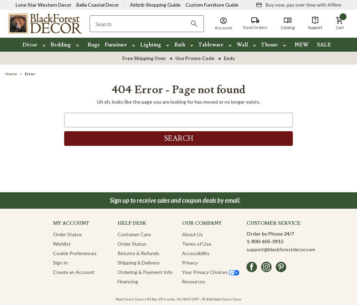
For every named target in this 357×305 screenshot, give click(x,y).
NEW (302, 45)
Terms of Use (196, 244)
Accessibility (196, 253)
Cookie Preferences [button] (75, 253)
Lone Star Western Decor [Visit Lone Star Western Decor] (43, 5)
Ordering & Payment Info (145, 272)
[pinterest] (281, 267)
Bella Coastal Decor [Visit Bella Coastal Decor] (97, 5)
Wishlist (62, 244)
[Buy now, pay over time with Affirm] (298, 5)
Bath (179, 45)
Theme (269, 45)
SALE (324, 45)
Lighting (150, 45)
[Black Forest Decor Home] (44, 23)
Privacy (190, 263)
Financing (127, 281)
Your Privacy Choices (210, 272)
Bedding (61, 45)
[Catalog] (287, 23)
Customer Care (134, 234)
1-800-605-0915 (264, 241)
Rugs (94, 45)
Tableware (210, 45)
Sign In (60, 263)
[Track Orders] (255, 23)
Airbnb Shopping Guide (155, 5)
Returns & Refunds (138, 253)
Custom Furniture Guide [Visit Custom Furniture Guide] (211, 5)
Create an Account (73, 272)
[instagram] (266, 267)
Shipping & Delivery (138, 263)
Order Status (67, 234)
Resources (193, 281)
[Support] (315, 23)
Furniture (116, 45)
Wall (242, 45)
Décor (29, 45)
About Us (192, 234)
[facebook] (251, 267)
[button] (340, 23)
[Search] (194, 24)
